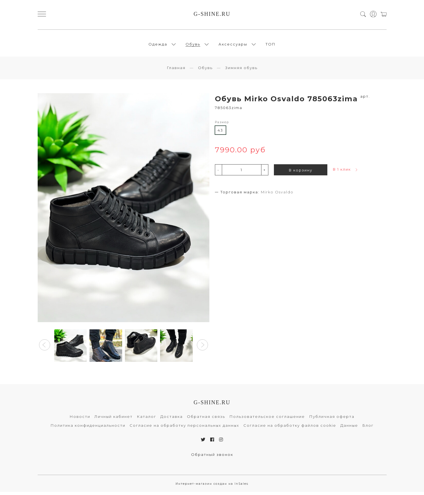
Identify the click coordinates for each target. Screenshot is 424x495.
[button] (44, 348)
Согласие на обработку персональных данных (184, 428)
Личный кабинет (113, 419)
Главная (176, 71)
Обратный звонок (212, 457)
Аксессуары (233, 45)
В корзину (300, 173)
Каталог (146, 419)
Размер (222, 125)
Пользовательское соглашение (267, 419)
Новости (80, 419)
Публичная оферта (331, 419)
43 (220, 133)
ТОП (271, 45)
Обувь (193, 45)
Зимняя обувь (241, 71)
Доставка (171, 419)
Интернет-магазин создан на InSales (212, 487)
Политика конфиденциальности (87, 428)
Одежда (157, 45)
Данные (349, 428)
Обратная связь (206, 419)
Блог (368, 428)
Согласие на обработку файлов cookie (289, 428)
